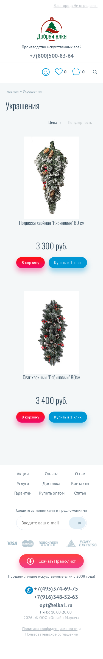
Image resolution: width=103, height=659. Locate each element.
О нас (80, 473)
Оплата (52, 473)
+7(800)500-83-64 (52, 55)
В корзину (30, 262)
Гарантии (23, 493)
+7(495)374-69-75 (56, 588)
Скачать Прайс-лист (51, 561)
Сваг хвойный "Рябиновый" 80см (51, 377)
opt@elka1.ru (56, 605)
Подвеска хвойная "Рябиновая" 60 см (51, 222)
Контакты (80, 483)
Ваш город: (76, 5)
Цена (54, 122)
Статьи (80, 493)
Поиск (95, 72)
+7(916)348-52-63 (56, 597)
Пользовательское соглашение (51, 634)
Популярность (80, 122)
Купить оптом (52, 493)
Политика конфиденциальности (49, 628)
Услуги (23, 483)
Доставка (51, 483)
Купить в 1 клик (68, 262)
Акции (23, 473)
